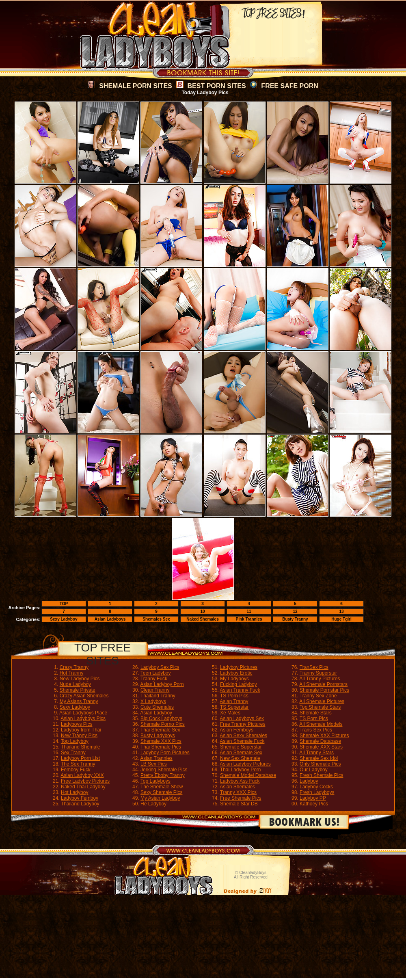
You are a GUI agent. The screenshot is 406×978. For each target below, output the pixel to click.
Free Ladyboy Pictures (85, 781)
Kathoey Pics (314, 804)
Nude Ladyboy (75, 684)
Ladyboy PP (313, 798)
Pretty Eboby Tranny (162, 775)
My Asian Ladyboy (160, 798)
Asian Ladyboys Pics (83, 718)
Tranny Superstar (318, 673)
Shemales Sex (156, 619)
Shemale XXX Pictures (324, 735)
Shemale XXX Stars (321, 747)
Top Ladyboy (75, 741)
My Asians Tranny (79, 701)
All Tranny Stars (316, 752)
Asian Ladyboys (110, 619)
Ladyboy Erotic (236, 673)
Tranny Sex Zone (318, 696)
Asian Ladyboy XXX (82, 775)
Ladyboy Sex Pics (159, 667)
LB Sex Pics (153, 764)
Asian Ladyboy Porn (162, 684)
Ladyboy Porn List (80, 758)
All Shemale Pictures (321, 701)
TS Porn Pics (234, 696)
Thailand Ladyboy (80, 804)
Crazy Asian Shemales (84, 696)
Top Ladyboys (155, 781)
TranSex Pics (314, 667)
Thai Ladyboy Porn (240, 769)
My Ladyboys (234, 679)
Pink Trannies (248, 619)
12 (295, 611)
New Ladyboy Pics (80, 679)
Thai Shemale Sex (160, 730)
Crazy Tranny (74, 667)
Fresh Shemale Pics (321, 775)
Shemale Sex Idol (319, 758)
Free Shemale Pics (240, 798)
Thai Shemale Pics (160, 747)
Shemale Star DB (239, 804)
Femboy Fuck (76, 769)
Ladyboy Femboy (79, 798)
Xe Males (230, 713)
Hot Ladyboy (74, 792)
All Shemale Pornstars (323, 684)
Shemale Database (320, 741)
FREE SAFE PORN (284, 85)
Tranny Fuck (153, 679)
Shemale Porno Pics (162, 724)
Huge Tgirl (341, 619)
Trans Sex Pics (316, 730)
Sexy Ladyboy (63, 619)
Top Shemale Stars (320, 707)
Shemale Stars (316, 713)
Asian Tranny (234, 701)
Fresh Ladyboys (317, 792)
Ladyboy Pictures (238, 667)
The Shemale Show (161, 787)
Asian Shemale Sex (241, 752)
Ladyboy (309, 781)
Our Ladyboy (314, 769)
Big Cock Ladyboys (161, 718)
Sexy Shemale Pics (161, 792)
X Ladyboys (153, 701)
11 (248, 611)
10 (202, 611)
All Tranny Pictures (319, 679)
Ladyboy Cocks (316, 787)
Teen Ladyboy (155, 673)
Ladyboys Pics (76, 724)
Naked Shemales (202, 619)
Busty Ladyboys (157, 735)
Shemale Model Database (248, 775)
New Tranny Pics (79, 735)
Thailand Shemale (80, 747)
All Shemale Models (320, 724)
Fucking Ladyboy (238, 684)
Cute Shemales (157, 707)
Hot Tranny (72, 673)
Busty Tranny (295, 619)
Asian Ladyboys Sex (242, 718)
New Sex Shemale (240, 758)
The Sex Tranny (78, 764)
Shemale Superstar (241, 747)
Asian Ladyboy (156, 713)
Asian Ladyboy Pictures (245, 764)
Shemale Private (77, 690)
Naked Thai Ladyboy (83, 787)
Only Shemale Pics (320, 764)
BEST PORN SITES (211, 85)
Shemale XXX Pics (160, 741)
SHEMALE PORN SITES (130, 85)
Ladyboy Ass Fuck (239, 781)
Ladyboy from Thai (81, 730)
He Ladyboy (153, 804)
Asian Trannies (156, 758)
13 (341, 611)
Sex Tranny (73, 752)
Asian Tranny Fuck (240, 690)
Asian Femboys (236, 730)
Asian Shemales (237, 787)
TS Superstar (234, 707)
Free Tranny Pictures (242, 724)
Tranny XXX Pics (238, 792)
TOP (64, 604)
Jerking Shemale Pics (163, 769)
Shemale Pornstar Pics (324, 690)
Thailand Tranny (157, 696)
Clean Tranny (154, 690)
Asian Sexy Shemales (243, 735)
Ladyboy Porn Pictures (165, 752)
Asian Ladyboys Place (83, 713)
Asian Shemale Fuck (242, 741)
